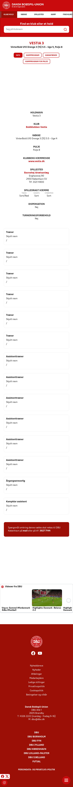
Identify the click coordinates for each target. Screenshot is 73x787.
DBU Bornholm (37, 737)
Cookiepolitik (36, 691)
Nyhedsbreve (36, 666)
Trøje (24, 193)
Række (36, 135)
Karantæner (51, 55)
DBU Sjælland (36, 757)
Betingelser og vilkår (36, 695)
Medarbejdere (36, 678)
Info (18, 55)
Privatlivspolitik (36, 686)
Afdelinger (36, 674)
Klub (36, 124)
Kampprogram (32, 55)
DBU (36, 733)
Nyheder (36, 670)
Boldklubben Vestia (36, 127)
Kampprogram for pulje (36, 61)
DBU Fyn (36, 741)
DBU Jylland (36, 745)
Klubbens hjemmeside (36, 158)
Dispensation (36, 204)
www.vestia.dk (36, 161)
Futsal (36, 762)
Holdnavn (36, 113)
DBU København (36, 749)
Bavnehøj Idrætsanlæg (36, 173)
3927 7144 (45, 531)
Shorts (36, 193)
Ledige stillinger (36, 682)
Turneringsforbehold (36, 215)
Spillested (36, 170)
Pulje (36, 147)
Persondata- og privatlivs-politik (36, 770)
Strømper (49, 193)
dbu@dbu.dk (38, 719)
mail (25, 531)
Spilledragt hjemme (36, 190)
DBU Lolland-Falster (36, 753)
